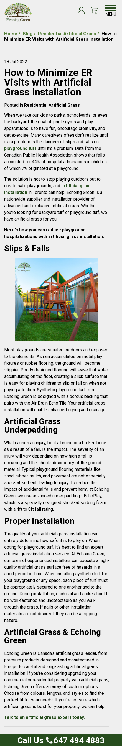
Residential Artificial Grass (52, 105)
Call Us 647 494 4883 (61, 740)
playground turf (20, 148)
